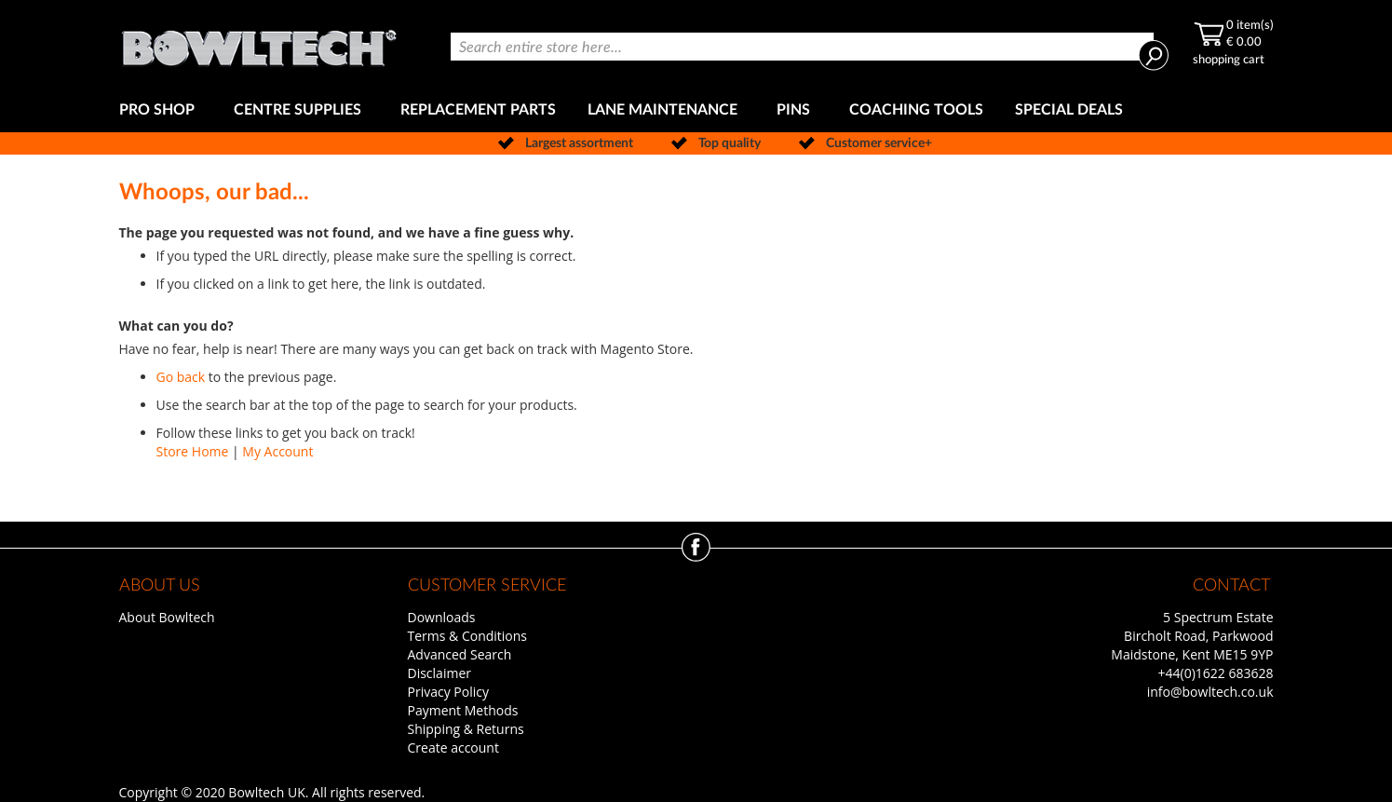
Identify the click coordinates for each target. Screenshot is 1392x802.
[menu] (696, 110)
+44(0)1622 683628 (1216, 673)
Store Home (192, 451)
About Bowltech (167, 617)
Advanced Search (460, 654)
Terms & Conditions (468, 636)
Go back (181, 377)
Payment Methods (463, 710)
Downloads (442, 617)
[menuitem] (160, 110)
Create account (453, 747)
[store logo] (259, 44)
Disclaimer (439, 673)
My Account (277, 451)
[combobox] (802, 47)
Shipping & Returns (466, 729)
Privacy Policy (448, 691)
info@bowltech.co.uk (1210, 691)
